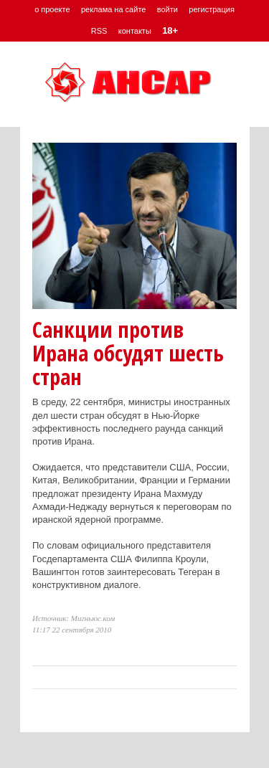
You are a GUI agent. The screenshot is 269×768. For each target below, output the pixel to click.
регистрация (212, 9)
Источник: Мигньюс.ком (73, 618)
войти (167, 9)
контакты (134, 31)
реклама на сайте (113, 9)
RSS (99, 31)
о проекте (52, 9)
